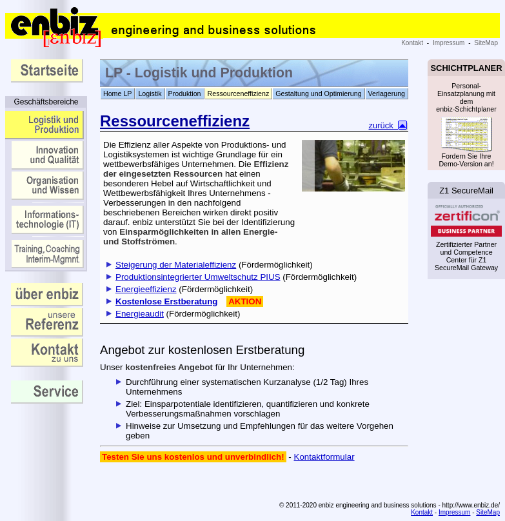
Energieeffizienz (146, 289)
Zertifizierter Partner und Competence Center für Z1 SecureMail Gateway (466, 239)
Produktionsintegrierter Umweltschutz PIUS (198, 277)
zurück (389, 125)
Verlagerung (386, 93)
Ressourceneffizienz (239, 93)
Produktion (184, 93)
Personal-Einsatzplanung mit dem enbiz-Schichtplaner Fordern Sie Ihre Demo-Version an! (466, 123)
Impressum (448, 42)
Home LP (117, 93)
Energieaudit (139, 314)
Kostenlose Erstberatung (166, 301)
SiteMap (486, 42)
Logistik (149, 93)
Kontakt (412, 42)
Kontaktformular (324, 457)
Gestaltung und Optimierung (318, 93)
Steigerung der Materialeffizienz (175, 265)
